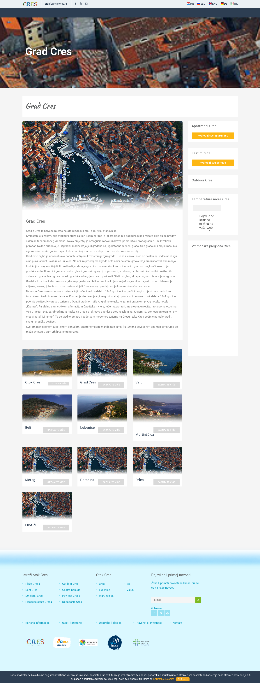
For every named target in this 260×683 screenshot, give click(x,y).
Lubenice (104, 590)
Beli (129, 583)
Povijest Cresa (71, 595)
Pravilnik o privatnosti (149, 622)
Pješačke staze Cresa (38, 602)
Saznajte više (59, 383)
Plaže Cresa (32, 583)
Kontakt (177, 622)
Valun (130, 590)
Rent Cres (31, 590)
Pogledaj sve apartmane (213, 135)
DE (224, 3)
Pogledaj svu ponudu (213, 162)
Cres (102, 583)
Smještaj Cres (34, 595)
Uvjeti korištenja (72, 622)
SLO (201, 3)
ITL (234, 3)
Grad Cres (35, 221)
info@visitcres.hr (56, 3)
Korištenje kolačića (164, 678)
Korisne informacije (37, 622)
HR (190, 3)
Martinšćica (106, 595)
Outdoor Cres (70, 583)
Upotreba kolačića (110, 622)
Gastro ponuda (71, 590)
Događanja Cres (72, 602)
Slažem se (183, 679)
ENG (213, 3)
